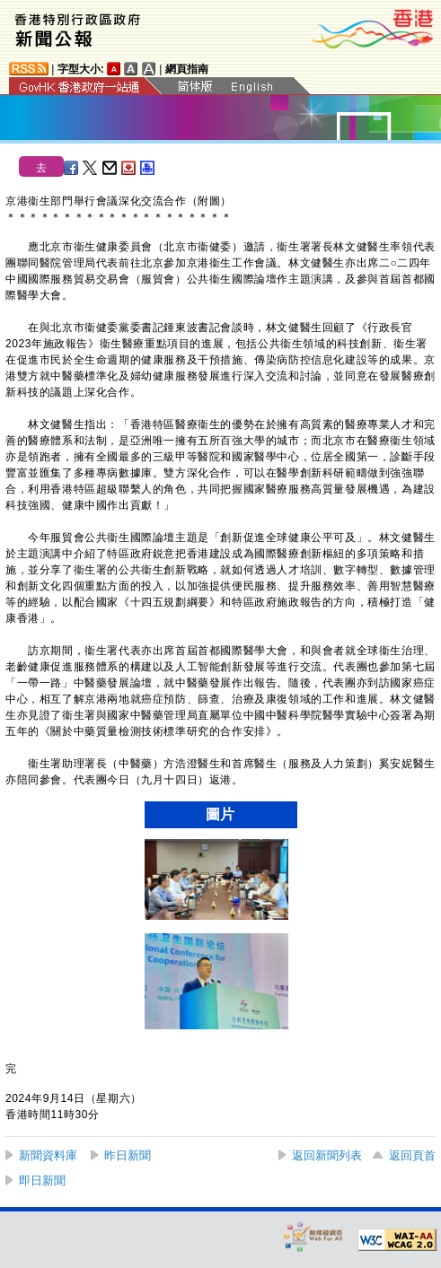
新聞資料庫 (48, 1155)
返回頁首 (412, 1155)
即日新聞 (42, 1180)
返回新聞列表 (327, 1155)
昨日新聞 (127, 1155)
